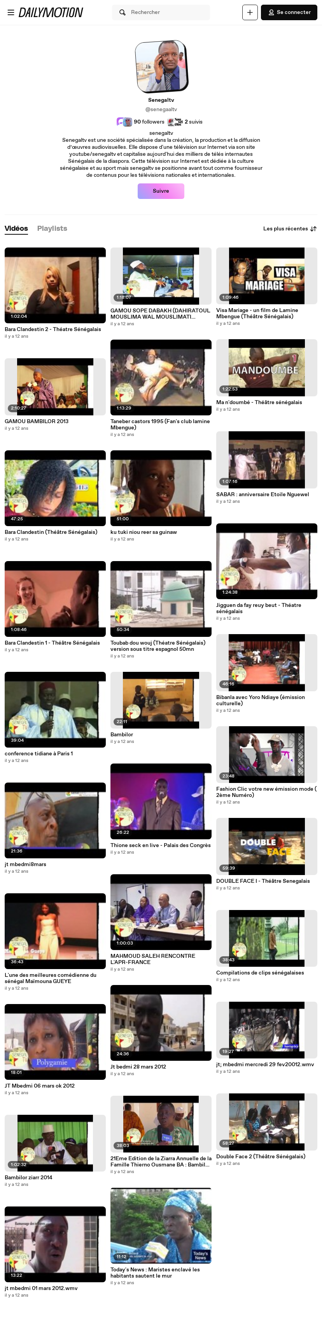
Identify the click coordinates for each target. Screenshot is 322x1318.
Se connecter (289, 12)
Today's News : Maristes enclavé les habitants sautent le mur (155, 1273)
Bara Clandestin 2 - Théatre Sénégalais (53, 329)
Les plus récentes (290, 229)
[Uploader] (250, 12)
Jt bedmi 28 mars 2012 (138, 1067)
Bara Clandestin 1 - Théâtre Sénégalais (52, 643)
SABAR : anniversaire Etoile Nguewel (262, 495)
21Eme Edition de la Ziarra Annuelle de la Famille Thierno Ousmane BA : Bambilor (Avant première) (161, 1162)
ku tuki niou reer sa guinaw (143, 532)
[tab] (16, 229)
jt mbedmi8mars (25, 864)
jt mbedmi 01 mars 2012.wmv (41, 1288)
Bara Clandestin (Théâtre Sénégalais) (51, 532)
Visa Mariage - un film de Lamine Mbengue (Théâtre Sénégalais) (257, 313)
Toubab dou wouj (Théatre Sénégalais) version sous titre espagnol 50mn (157, 646)
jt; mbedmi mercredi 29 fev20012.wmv (265, 1065)
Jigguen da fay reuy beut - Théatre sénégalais (258, 608)
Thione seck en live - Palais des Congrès (160, 845)
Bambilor (121, 735)
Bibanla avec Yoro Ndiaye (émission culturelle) (260, 700)
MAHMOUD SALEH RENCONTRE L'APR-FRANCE (152, 959)
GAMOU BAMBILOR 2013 (36, 421)
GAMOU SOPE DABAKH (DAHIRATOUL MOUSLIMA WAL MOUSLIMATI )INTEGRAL (160, 314)
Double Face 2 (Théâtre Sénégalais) (260, 1157)
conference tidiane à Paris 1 (39, 754)
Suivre (161, 191)
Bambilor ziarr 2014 (28, 1178)
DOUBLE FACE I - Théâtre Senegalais (263, 881)
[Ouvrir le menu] (11, 12)
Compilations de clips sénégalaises (260, 973)
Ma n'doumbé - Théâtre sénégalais (259, 402)
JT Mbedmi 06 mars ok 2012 (40, 1086)
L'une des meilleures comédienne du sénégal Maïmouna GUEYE (50, 978)
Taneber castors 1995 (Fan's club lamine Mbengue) (160, 424)
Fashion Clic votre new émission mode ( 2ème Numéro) (266, 792)
